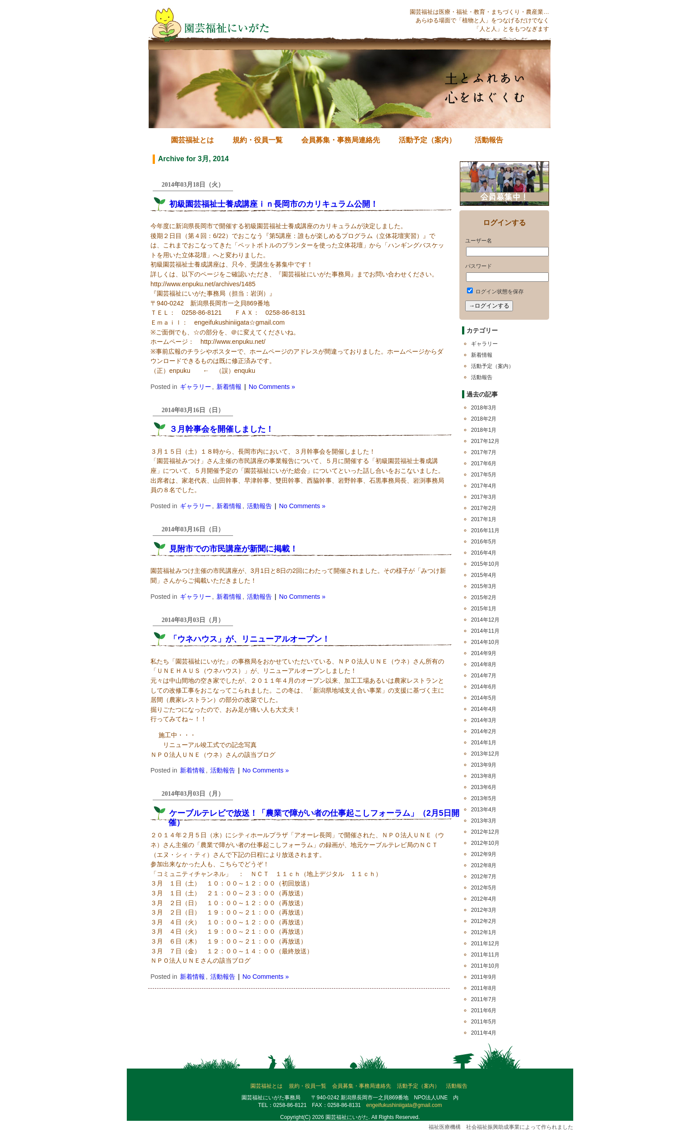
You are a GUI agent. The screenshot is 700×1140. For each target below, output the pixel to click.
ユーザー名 (478, 241)
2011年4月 (483, 1033)
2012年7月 (483, 876)
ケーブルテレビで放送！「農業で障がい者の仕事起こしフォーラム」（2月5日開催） (313, 818)
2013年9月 (483, 765)
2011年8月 (483, 988)
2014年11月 (485, 631)
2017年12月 (485, 441)
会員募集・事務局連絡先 (340, 140)
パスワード (478, 266)
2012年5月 (483, 888)
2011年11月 (485, 955)
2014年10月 (485, 642)
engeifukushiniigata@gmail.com (404, 1105)
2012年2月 (483, 921)
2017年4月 (483, 486)
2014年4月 (483, 709)
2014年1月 (483, 742)
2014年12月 (485, 620)
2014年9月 (483, 653)
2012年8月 (483, 865)
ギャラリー (195, 386)
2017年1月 (483, 519)
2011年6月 (483, 1010)
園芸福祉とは (192, 140)
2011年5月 (483, 1022)
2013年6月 (483, 787)
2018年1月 (483, 430)
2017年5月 (483, 475)
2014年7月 (483, 675)
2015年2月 (483, 597)
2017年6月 (483, 463)
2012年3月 (483, 910)
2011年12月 (485, 943)
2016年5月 (483, 542)
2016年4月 (483, 553)
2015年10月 (485, 564)
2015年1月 (483, 608)
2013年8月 (483, 776)
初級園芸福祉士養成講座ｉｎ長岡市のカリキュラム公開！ (273, 204)
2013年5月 (483, 798)
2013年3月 (483, 821)
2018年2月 (483, 419)
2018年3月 (483, 408)
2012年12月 (485, 832)
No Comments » (272, 386)
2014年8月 (483, 664)
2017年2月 (483, 508)
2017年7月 (483, 452)
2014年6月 (483, 687)
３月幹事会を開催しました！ (221, 429)
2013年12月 (485, 754)
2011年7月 (483, 999)
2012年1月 (483, 932)
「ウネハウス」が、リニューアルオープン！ (249, 639)
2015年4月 (483, 575)
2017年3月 (483, 497)
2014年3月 (483, 720)
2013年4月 (483, 809)
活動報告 (489, 140)
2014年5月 (483, 698)
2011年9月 (483, 977)
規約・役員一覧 (258, 140)
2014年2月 (483, 731)
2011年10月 (485, 966)
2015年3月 (483, 586)
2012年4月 (483, 899)
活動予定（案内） (427, 140)
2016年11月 (485, 530)
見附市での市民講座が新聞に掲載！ (233, 548)
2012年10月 (485, 843)
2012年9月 (483, 854)
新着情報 (229, 386)
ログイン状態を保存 (495, 291)
